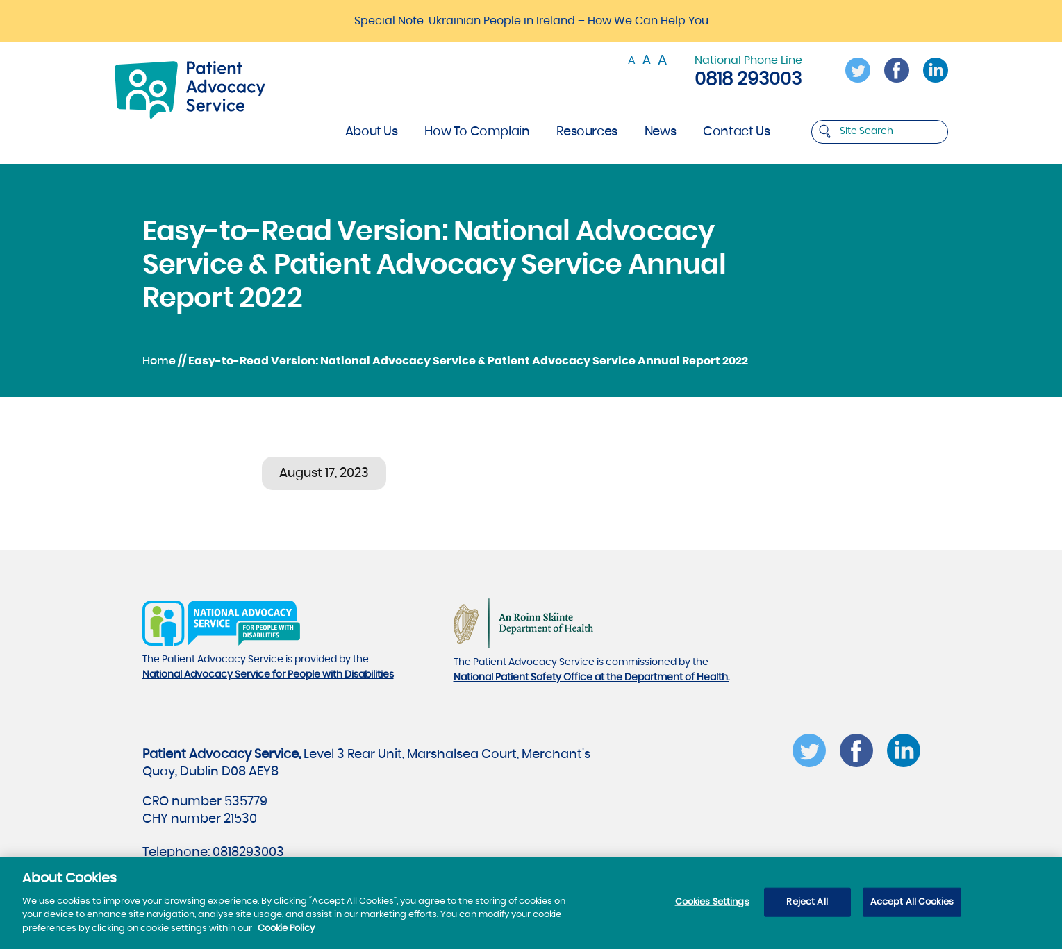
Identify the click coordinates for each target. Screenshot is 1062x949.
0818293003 (248, 852)
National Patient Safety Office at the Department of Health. (591, 677)
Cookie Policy (286, 933)
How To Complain (476, 132)
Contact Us (736, 132)
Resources (586, 132)
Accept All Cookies (912, 907)
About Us (371, 132)
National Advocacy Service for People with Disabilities (268, 675)
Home (159, 361)
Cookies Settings (712, 907)
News (660, 132)
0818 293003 (748, 79)
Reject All (806, 907)
